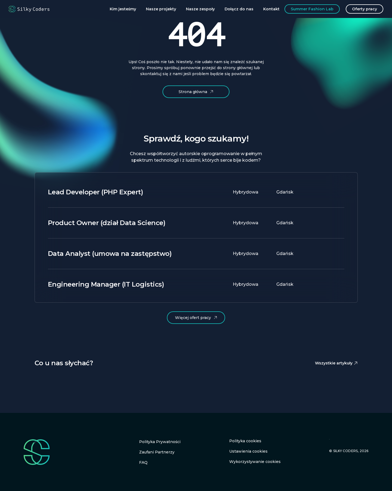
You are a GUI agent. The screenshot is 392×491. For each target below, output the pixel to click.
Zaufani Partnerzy (156, 452)
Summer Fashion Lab (312, 9)
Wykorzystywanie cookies (255, 461)
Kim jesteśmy (123, 9)
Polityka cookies (245, 440)
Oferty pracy (364, 9)
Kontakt (271, 9)
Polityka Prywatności (159, 441)
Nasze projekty (161, 9)
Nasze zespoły (200, 9)
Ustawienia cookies (248, 451)
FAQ (143, 462)
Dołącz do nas (239, 9)
